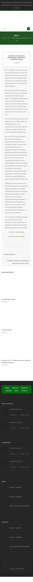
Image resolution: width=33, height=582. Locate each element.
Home (3, 37)
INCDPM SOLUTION (8, 299)
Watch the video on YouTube (16, 236)
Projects (24, 388)
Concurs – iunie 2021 (15, 487)
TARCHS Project (7, 330)
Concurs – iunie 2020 (15, 496)
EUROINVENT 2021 (16, 409)
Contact (24, 390)
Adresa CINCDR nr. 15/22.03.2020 (19, 506)
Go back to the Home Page (16, 232)
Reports (9, 390)
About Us (15, 388)
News (8, 37)
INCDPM (21, 568)
